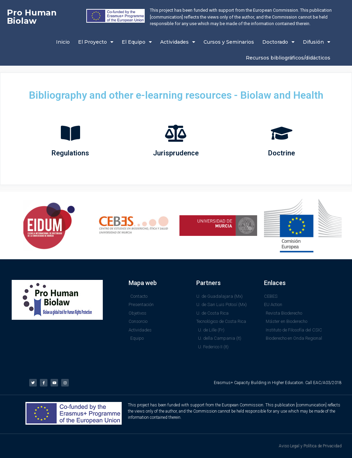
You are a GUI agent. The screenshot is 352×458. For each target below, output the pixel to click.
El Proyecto (95, 42)
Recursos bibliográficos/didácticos (288, 58)
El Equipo (137, 42)
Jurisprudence (176, 153)
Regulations (70, 153)
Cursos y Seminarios (229, 42)
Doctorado (278, 42)
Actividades (177, 42)
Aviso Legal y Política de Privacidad (310, 446)
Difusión (316, 42)
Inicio (63, 42)
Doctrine (281, 153)
